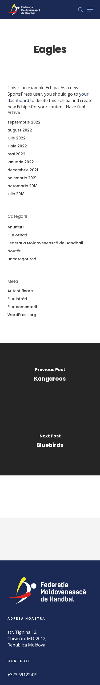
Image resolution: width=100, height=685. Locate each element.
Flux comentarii (22, 306)
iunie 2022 (17, 146)
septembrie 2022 (24, 122)
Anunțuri (15, 227)
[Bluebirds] (50, 442)
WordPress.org (21, 314)
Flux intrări (17, 298)
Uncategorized (21, 259)
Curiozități (17, 235)
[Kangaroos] (50, 376)
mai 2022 (16, 154)
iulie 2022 (16, 138)
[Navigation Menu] (90, 9)
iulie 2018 (16, 194)
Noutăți (14, 251)
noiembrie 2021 (22, 178)
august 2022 (19, 130)
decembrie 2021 (22, 170)
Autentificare (20, 290)
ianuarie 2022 (20, 162)
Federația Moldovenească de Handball (45, 243)
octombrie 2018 (22, 186)
